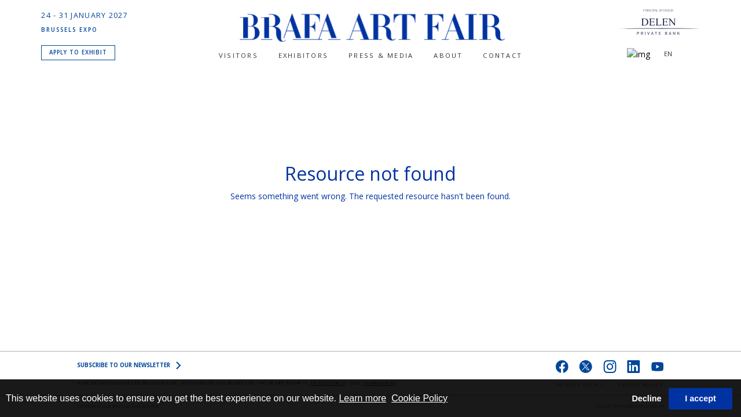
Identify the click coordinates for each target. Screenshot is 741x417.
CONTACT (502, 55)
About (448, 55)
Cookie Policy (419, 398)
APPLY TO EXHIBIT (78, 51)
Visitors (238, 55)
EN (668, 53)
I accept (700, 398)
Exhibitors (303, 55)
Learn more (362, 398)
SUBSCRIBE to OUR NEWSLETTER (129, 365)
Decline (646, 398)
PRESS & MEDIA (381, 55)
